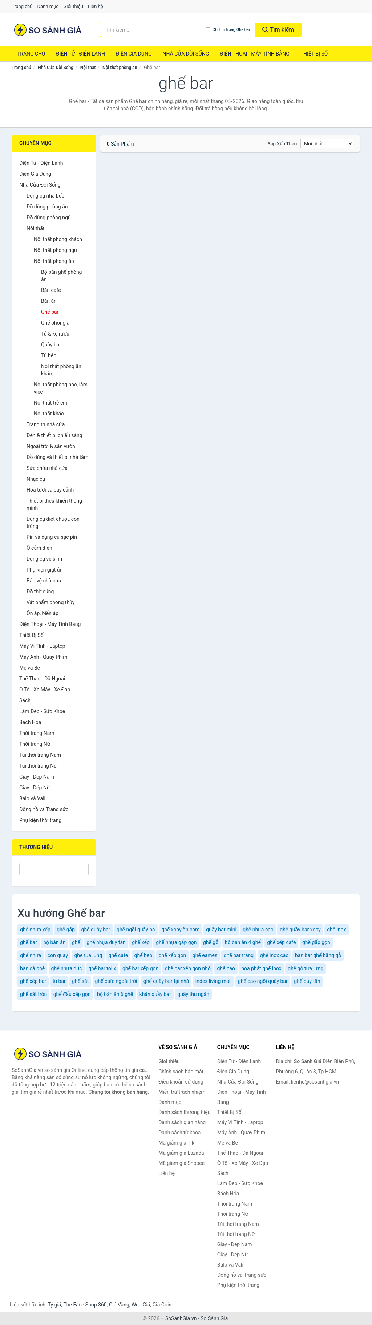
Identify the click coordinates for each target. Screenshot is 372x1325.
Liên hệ (95, 6)
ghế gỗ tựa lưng (305, 968)
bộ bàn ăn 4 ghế (243, 942)
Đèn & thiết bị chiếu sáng (54, 435)
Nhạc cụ (36, 479)
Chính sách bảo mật (180, 1071)
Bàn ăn (49, 301)
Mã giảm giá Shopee (181, 1163)
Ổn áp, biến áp (42, 613)
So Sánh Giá (214, 1318)
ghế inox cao (274, 955)
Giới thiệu (73, 6)
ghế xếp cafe (281, 942)
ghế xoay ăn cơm (180, 929)
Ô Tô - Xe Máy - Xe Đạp (44, 689)
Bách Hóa (30, 722)
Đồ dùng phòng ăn (47, 207)
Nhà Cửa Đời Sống (185, 54)
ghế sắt (80, 981)
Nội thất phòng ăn (119, 67)
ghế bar (28, 942)
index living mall (213, 981)
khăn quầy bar (155, 994)
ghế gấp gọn (316, 942)
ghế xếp (141, 942)
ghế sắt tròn (33, 994)
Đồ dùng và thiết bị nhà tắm (57, 457)
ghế (76, 942)
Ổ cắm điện (39, 548)
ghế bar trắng (239, 955)
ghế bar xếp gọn (140, 968)
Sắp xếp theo (282, 143)
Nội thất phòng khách (58, 239)
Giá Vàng (119, 1305)
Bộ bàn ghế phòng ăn (61, 275)
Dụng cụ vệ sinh (44, 559)
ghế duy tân (307, 981)
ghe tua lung (88, 955)
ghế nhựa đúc (66, 968)
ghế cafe (118, 955)
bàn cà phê (32, 968)
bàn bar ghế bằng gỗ (318, 955)
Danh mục (48, 6)
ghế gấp (66, 929)
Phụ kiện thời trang (40, 820)
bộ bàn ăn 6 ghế (115, 994)
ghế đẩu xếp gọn (72, 994)
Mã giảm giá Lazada (181, 1153)
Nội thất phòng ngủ (55, 250)
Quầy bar (51, 344)
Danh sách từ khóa (179, 1132)
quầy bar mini (221, 929)
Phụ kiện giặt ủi (44, 570)
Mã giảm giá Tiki (176, 1143)
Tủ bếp (48, 355)
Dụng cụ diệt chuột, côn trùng (53, 522)
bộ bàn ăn (54, 942)
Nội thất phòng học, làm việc (61, 388)
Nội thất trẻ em (51, 403)
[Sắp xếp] (326, 143)
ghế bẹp (143, 955)
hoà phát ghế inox (261, 968)
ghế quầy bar (95, 929)
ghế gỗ (210, 942)
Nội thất (88, 67)
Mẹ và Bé (29, 668)
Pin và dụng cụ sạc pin (52, 537)
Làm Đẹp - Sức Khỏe (42, 711)
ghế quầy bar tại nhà (166, 981)
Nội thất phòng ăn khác (61, 370)
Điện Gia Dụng (133, 54)
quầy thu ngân (193, 994)
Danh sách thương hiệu (184, 1112)
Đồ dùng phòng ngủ (48, 217)
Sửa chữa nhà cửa (47, 468)
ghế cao (226, 968)
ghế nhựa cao (258, 929)
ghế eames (205, 955)
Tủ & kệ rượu (55, 334)
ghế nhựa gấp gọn (176, 942)
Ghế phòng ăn (56, 323)
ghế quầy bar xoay (300, 929)
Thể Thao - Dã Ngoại (42, 679)
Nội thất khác (49, 413)
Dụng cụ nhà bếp (45, 196)
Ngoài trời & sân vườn (51, 446)
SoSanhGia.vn (181, 1318)
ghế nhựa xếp (35, 929)
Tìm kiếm (278, 29)
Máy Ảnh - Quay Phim (43, 657)
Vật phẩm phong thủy (50, 602)
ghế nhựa (30, 955)
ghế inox (336, 929)
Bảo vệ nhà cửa (44, 581)
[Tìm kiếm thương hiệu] (153, 30)
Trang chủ (22, 6)
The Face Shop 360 (84, 1305)
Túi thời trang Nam (40, 755)
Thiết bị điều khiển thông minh (54, 504)
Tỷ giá (54, 1305)
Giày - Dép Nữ (34, 787)
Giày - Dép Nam (36, 777)
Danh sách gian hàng (182, 1122)
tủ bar (59, 981)
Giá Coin (162, 1305)
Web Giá (141, 1305)
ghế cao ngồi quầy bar (263, 981)
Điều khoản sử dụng (180, 1082)
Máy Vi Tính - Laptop (42, 646)
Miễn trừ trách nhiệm (181, 1092)
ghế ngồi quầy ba (136, 929)
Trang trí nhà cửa (46, 424)
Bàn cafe (51, 290)
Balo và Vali (32, 798)
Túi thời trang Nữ (38, 766)
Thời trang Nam (36, 733)
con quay (58, 955)
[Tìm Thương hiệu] (54, 869)
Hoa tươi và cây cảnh (50, 490)
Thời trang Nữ (34, 744)
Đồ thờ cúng (40, 591)
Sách (25, 700)
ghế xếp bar (33, 981)
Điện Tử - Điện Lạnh (80, 54)
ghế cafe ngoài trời (116, 981)
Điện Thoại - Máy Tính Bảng (254, 54)
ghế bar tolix (102, 968)
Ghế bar (49, 312)
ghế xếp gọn (172, 955)
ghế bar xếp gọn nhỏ (188, 968)
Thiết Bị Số (314, 54)
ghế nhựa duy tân (106, 942)
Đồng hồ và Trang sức (43, 809)
